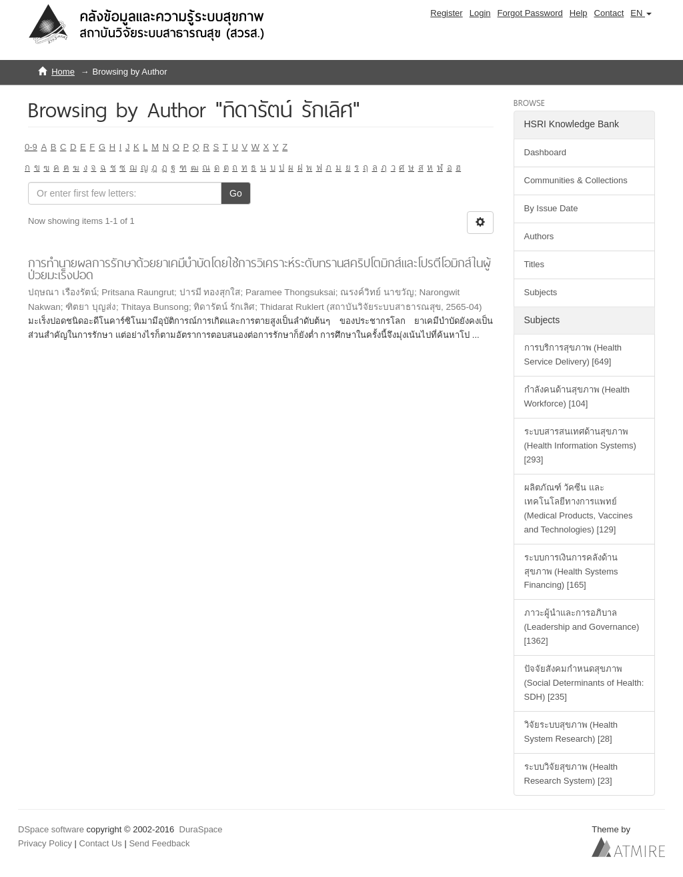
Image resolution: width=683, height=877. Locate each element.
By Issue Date (551, 208)
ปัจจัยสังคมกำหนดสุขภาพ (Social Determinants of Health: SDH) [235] (584, 683)
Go (235, 193)
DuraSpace (201, 829)
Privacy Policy (45, 843)
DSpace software (51, 829)
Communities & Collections (576, 180)
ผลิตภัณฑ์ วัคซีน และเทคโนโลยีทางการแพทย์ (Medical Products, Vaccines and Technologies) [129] (578, 508)
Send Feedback (159, 843)
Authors (539, 236)
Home (63, 72)
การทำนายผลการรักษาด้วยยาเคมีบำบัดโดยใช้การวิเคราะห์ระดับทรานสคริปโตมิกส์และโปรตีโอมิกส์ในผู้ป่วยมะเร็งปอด (259, 269)
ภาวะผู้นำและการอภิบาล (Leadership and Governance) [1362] (582, 627)
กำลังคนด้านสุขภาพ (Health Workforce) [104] (577, 397)
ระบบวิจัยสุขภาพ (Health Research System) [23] (571, 774)
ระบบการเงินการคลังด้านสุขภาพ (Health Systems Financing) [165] (571, 571)
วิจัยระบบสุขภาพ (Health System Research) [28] (571, 732)
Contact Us (100, 843)
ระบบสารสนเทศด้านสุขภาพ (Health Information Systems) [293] (580, 445)
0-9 (31, 147)
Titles (534, 264)
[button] (641, 13)
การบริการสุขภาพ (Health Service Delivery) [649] (573, 355)
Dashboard (545, 152)
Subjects (541, 292)
